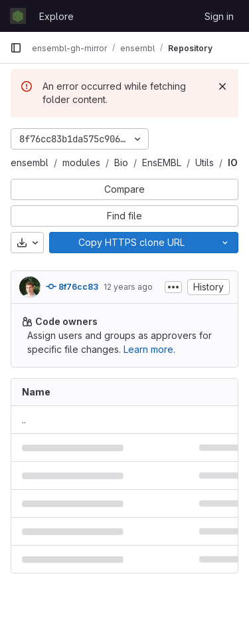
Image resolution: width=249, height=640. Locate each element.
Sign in (219, 16)
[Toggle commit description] (173, 287)
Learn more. (149, 349)
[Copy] (130, 242)
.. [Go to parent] (24, 419)
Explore (56, 16)
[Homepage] (18, 16)
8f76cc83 (72, 286)
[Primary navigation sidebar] (16, 47)
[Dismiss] (222, 86)
